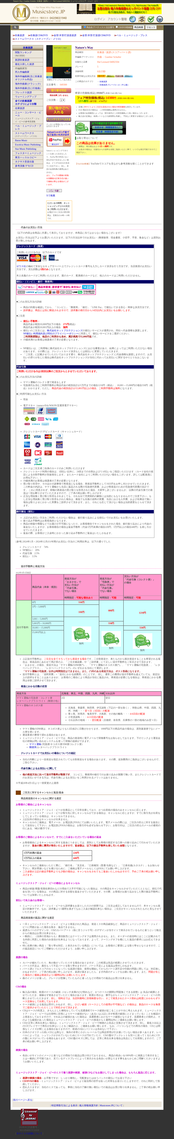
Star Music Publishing (25, 149)
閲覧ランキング (23, 52)
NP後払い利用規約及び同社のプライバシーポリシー (51, 333)
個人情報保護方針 (88, 1105)
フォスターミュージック (28, 153)
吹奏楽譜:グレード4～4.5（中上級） (114, 85)
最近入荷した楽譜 (24, 64)
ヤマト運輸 (35, 744)
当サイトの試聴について (29, 1133)
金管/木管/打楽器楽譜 (65, 35)
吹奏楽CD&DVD (39, 35)
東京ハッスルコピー (25, 157)
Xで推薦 (50, 195)
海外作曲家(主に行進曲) (27, 88)
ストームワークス (24, 133)
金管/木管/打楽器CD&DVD (96, 35)
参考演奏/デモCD (24, 166)
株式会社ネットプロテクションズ (65, 330)
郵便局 (32, 747)
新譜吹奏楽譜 (22, 60)
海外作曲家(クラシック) (27, 84)
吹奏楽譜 (19, 35)
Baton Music (21, 140)
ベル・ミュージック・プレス (132, 35)
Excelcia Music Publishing (28, 144)
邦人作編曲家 (22, 72)
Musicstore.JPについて (111, 1105)
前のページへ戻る (22, 1100)
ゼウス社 (21, 266)
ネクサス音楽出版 (24, 161)
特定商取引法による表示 (64, 1105)
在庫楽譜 (20, 108)
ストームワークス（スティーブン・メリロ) (38, 39)
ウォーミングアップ (25, 96)
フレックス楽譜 (23, 92)
